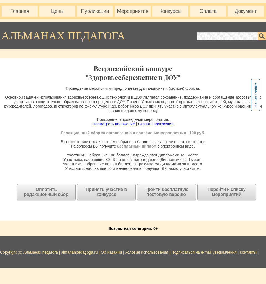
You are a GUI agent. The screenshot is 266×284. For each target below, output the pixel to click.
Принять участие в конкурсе (106, 192)
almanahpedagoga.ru (80, 252)
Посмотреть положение (114, 124)
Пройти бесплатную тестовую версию (166, 192)
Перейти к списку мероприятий (227, 192)
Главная (19, 11)
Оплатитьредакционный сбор (46, 192)
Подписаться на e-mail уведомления (204, 252)
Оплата (208, 11)
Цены (57, 11)
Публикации (95, 11)
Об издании (111, 252)
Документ (246, 11)
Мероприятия (133, 11)
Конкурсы (170, 11)
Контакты (248, 252)
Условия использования (146, 252)
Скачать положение (155, 124)
